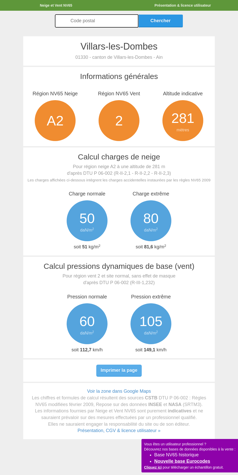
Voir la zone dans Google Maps (119, 391)
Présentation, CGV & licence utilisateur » (118, 430)
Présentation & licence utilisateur (182, 5)
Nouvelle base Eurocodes (182, 461)
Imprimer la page (119, 370)
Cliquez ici (153, 467)
